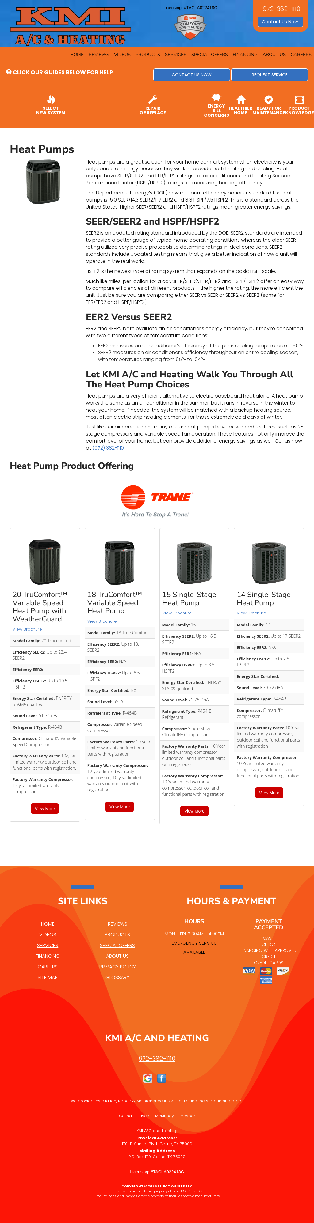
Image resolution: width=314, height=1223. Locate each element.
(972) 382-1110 (108, 447)
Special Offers (209, 54)
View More (45, 808)
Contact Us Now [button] (280, 22)
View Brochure (27, 629)
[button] (191, 74)
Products (148, 54)
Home (77, 54)
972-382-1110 (157, 1058)
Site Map (48, 977)
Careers (301, 54)
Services (175, 54)
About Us (274, 54)
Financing (245, 54)
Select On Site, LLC (175, 1186)
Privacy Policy (117, 966)
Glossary (117, 977)
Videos (122, 54)
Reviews (99, 54)
